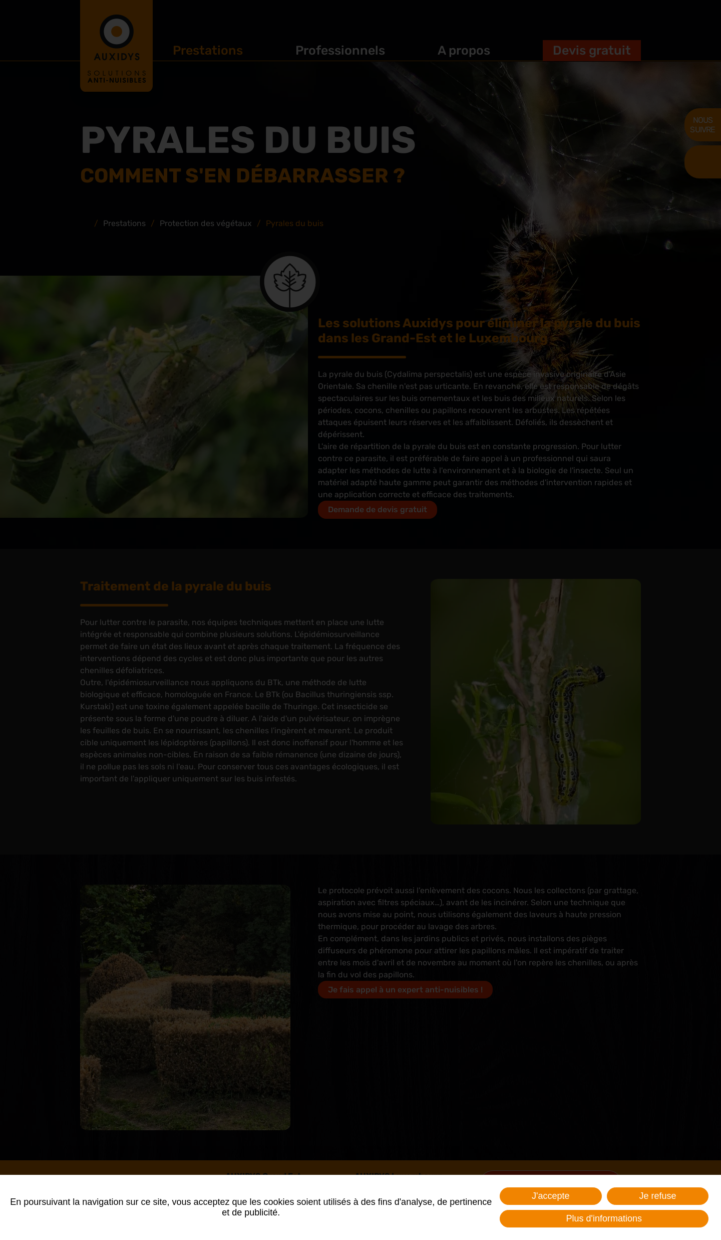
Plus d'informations (604, 1218)
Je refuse (657, 1196)
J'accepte (550, 1196)
